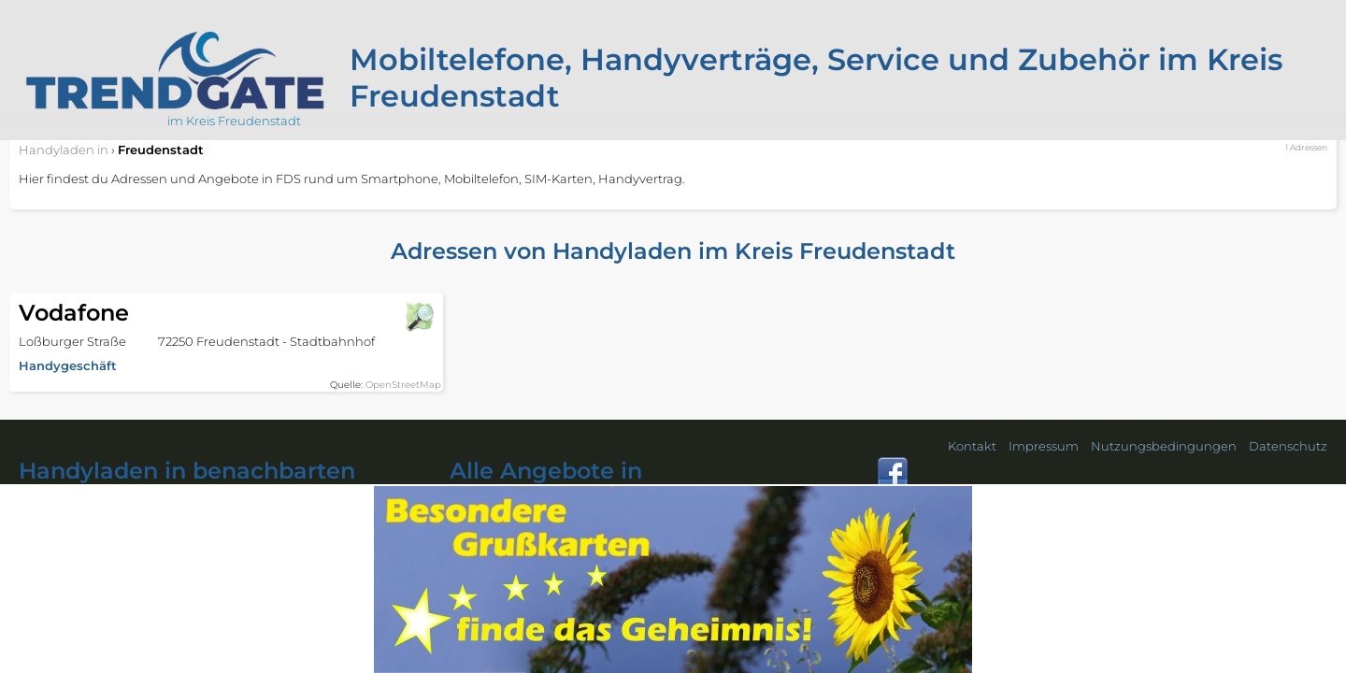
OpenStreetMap (403, 385)
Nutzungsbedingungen (1164, 445)
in (63, 149)
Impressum (1044, 445)
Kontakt (972, 445)
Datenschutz (1288, 445)
